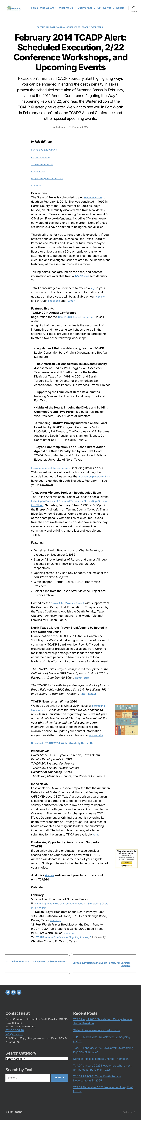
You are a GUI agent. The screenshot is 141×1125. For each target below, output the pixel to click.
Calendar (37, 190)
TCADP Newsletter (95, 31)
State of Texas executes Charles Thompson (101, 1064)
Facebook (55, 305)
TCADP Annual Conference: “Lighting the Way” (68, 941)
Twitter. (73, 305)
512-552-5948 (14, 1035)
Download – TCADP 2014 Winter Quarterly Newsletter (68, 747)
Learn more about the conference (53, 472)
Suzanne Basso (94, 202)
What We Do (76, 7)
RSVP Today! (55, 925)
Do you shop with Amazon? (49, 183)
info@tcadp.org (15, 1039)
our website (97, 740)
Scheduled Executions (46, 154)
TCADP (19, 1117)
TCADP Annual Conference (65, 31)
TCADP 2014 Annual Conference (79, 321)
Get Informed (95, 7)
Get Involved (115, 7)
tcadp (61, 131)
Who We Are (57, 7)
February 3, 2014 (80, 131)
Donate (120, 11)
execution (40, 31)
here (95, 839)
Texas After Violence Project (70, 607)
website (100, 301)
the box (50, 880)
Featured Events (42, 162)
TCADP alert (83, 280)
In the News (39, 176)
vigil (93, 292)
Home (44, 7)
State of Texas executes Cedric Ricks (96, 1035)
